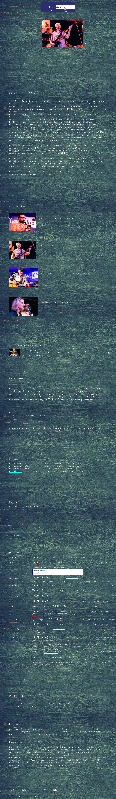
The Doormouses (51, 653)
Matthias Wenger (28, 796)
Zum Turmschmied (80, 562)
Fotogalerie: (15, 464)
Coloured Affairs (88, 657)
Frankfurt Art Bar (78, 557)
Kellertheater (72, 578)
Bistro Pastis (71, 624)
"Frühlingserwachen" (94, 586)
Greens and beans (84, 601)
